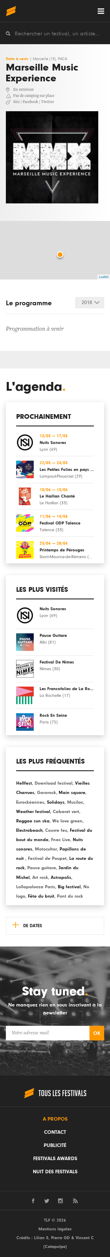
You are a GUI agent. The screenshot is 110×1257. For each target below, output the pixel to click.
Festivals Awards (55, 1158)
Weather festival (33, 811)
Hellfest (24, 783)
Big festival (69, 886)
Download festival (53, 783)
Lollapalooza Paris (35, 886)
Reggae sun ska (33, 821)
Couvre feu (56, 830)
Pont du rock (70, 896)
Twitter (47, 102)
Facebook (30, 102)
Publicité (55, 1145)
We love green (67, 821)
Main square (72, 792)
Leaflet (104, 277)
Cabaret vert (66, 811)
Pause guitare (41, 867)
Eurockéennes (30, 802)
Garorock (46, 792)
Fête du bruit (41, 896)
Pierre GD (60, 1238)
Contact (55, 1132)
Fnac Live (60, 839)
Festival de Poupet (47, 858)
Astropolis (61, 877)
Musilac (75, 802)
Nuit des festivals (55, 1171)
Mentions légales (55, 1229)
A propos (55, 1119)
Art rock (40, 877)
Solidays (56, 802)
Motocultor (46, 849)
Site (16, 102)
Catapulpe (55, 1246)
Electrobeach (29, 830)
